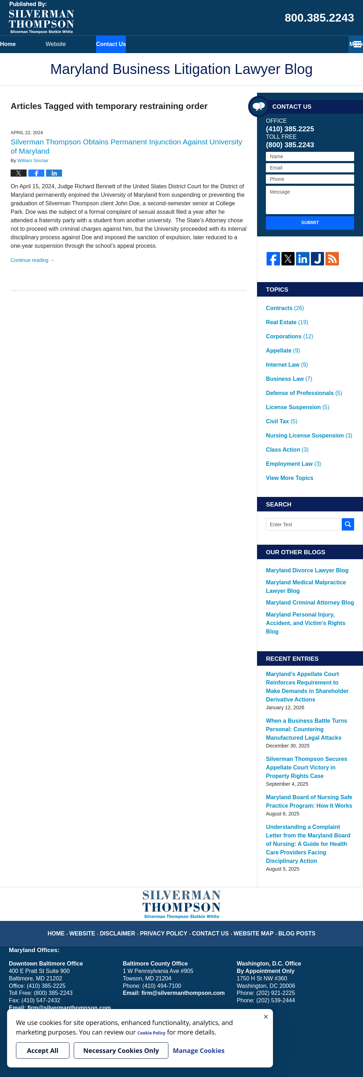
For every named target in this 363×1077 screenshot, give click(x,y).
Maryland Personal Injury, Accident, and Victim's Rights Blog (309, 549)
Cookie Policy (72, 986)
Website (115, 44)
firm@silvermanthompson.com (65, 901)
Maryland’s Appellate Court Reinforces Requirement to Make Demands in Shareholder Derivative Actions (309, 602)
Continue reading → (33, 260)
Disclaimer (129, 821)
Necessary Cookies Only (121, 1050)
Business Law (286, 351)
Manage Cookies (107, 986)
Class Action (284, 397)
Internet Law (284, 342)
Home (37, 44)
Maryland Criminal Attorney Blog (301, 535)
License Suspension (292, 369)
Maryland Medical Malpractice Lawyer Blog (307, 520)
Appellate (281, 333)
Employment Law (289, 406)
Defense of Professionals (298, 360)
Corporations (286, 323)
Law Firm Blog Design (320, 1052)
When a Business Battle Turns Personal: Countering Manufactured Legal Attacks (306, 639)
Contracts (282, 305)
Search (348, 460)
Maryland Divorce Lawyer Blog (299, 505)
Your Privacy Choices (32, 986)
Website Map (249, 821)
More (348, 44)
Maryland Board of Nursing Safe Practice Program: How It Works (302, 707)
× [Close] (265, 1016)
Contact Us (199, 44)
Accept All (42, 1050)
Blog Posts (287, 821)
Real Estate (284, 314)
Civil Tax (279, 379)
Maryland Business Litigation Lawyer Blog (41, 18)
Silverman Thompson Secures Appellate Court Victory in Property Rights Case (305, 675)
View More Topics (286, 415)
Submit (310, 222)
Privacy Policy (169, 821)
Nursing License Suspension (302, 388)
